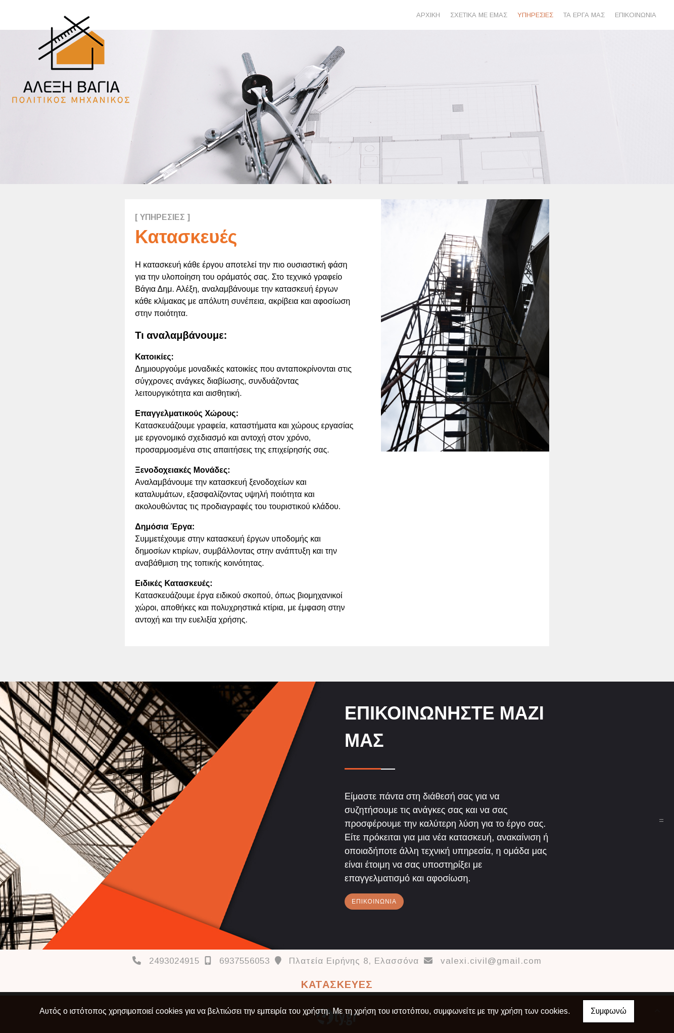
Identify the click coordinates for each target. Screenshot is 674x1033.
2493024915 (174, 961)
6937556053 (244, 961)
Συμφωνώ (609, 1011)
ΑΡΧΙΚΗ (428, 15)
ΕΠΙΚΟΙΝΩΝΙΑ (635, 15)
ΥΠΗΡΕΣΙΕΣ (535, 15)
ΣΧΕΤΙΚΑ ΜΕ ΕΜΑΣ (478, 15)
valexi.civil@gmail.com (491, 961)
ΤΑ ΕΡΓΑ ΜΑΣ (584, 15)
